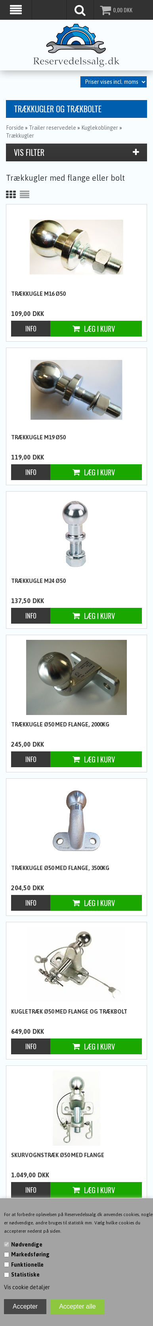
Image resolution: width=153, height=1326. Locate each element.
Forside (15, 127)
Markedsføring (30, 1254)
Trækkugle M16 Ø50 (38, 293)
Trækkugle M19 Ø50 (38, 436)
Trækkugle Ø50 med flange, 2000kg (60, 724)
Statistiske (25, 1274)
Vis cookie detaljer (27, 1287)
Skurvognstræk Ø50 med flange (57, 1154)
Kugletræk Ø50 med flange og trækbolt (69, 1011)
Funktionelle (27, 1265)
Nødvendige (26, 1244)
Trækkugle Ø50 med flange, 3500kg (60, 867)
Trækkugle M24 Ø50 (38, 580)
